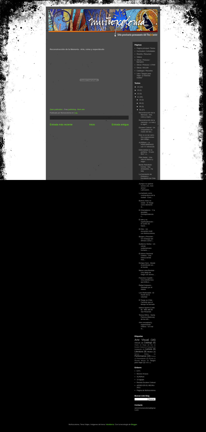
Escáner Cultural (140, 347)
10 (140, 100)
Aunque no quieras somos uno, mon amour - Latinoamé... (146, 187)
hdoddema (110, 424)
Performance (140, 356)
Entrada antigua (120, 124)
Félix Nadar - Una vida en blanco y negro (146, 159)
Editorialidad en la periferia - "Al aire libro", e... (146, 152)
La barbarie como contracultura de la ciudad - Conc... (147, 195)
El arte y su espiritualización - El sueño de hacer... (146, 223)
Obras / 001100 (142, 68)
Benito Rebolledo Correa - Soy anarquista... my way (146, 168)
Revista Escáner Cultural (146, 382)
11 (138, 97)
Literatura (139, 351)
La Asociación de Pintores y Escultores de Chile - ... (147, 177)
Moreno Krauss (142, 374)
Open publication (56, 109)
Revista (151, 358)
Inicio (92, 124)
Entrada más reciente (61, 124)
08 (140, 106)
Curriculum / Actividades (146, 51)
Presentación (141, 358)
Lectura (148, 349)
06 (140, 110)
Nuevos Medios (142, 354)
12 (138, 94)
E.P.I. (139, 371)
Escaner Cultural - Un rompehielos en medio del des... (147, 130)
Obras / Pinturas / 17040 (146, 65)
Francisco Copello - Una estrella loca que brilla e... (146, 280)
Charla (137, 345)
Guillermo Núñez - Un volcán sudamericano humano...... (147, 247)
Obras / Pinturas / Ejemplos (143, 61)
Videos (139, 57)
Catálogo (148, 342)
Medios (150, 352)
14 (138, 87)
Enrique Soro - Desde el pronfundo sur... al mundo (147, 265)
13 (138, 90)
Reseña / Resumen (144, 54)
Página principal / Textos (146, 48)
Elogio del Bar (148, 345)
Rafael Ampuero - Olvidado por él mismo (145, 287)
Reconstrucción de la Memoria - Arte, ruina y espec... (147, 115)
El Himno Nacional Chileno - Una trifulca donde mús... (146, 257)
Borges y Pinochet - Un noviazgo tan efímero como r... (146, 239)
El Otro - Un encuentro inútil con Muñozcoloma (147, 231)
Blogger (134, 424)
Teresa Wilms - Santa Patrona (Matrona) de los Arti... (147, 317)
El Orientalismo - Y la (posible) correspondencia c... (147, 213)
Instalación (138, 349)
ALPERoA (140, 377)
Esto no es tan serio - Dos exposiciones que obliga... (147, 137)
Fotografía (150, 347)
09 (140, 103)
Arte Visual (142, 339)
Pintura (153, 356)
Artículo (137, 343)
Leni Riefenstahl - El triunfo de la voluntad (146, 295)
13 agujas (140, 380)
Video (147, 362)
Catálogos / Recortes (145, 71)
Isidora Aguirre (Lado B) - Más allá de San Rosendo (147, 310)
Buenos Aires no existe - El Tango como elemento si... (146, 204)
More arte (81, 109)
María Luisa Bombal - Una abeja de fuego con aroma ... (147, 272)
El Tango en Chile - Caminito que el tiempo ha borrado (147, 302)
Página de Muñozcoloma (146, 390)
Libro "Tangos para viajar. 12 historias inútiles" (144, 76)
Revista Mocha (140, 360)
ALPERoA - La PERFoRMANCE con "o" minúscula (146, 145)
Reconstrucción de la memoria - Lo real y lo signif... (147, 122)
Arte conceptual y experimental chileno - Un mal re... (146, 326)
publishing (72, 109)
